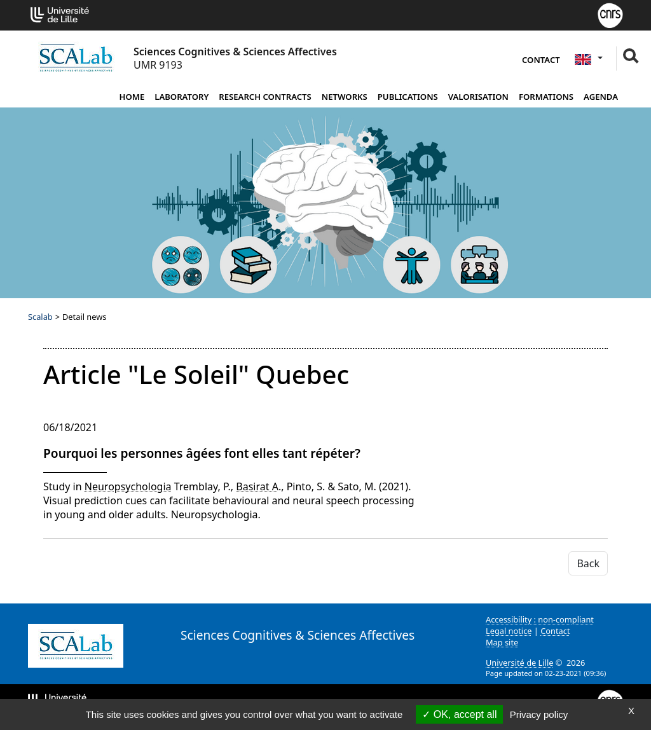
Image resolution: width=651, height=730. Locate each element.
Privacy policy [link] (539, 714)
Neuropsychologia (128, 486)
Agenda (601, 96)
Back (588, 563)
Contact (541, 59)
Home (131, 96)
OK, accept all (459, 714)
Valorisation (478, 96)
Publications (408, 96)
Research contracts (265, 96)
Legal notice (509, 631)
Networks (344, 96)
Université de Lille (519, 662)
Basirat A (257, 486)
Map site (502, 642)
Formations (546, 96)
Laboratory (181, 96)
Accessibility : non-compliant (540, 619)
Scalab (40, 316)
